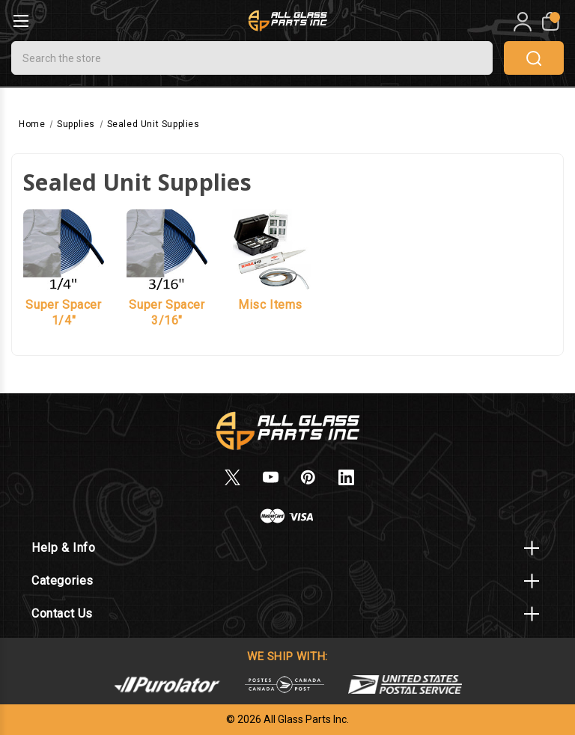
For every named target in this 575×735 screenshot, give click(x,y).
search (533, 58)
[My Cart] (549, 21)
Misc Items (270, 305)
